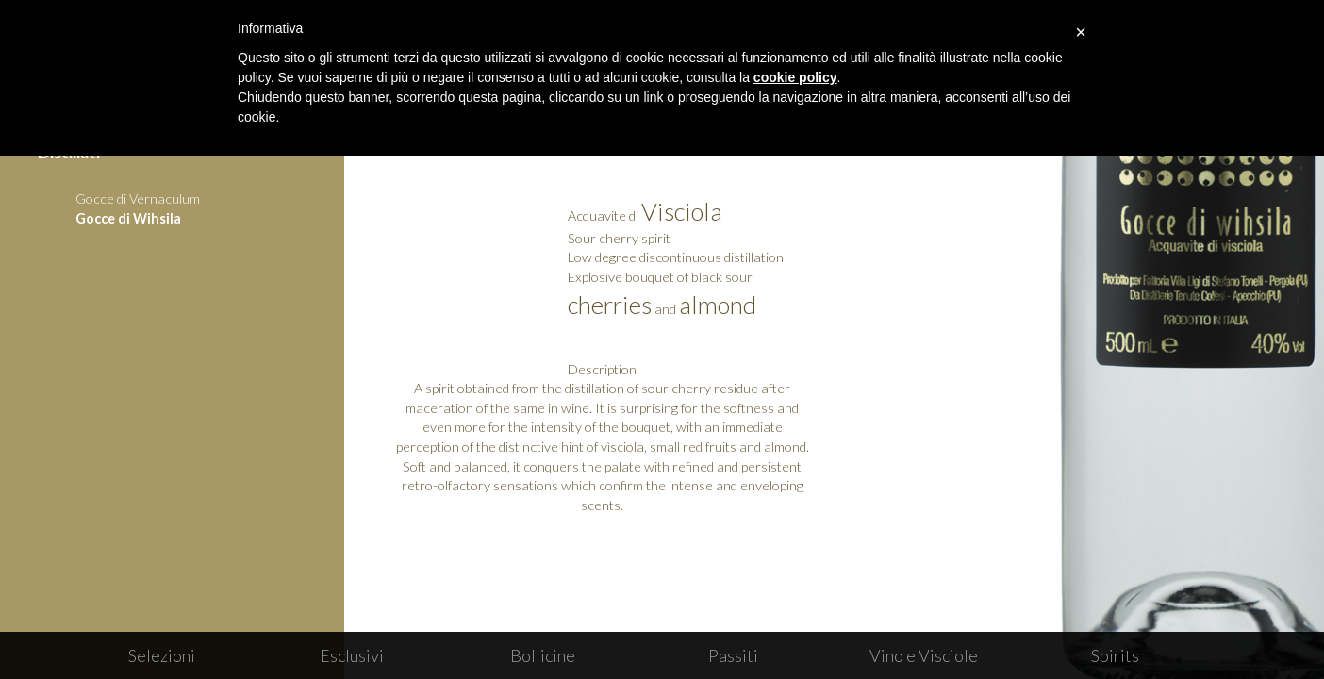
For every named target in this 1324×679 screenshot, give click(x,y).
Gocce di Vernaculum (137, 198)
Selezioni (161, 655)
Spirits (1115, 655)
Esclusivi (352, 655)
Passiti (733, 655)
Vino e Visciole (923, 655)
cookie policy (795, 77)
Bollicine (542, 655)
